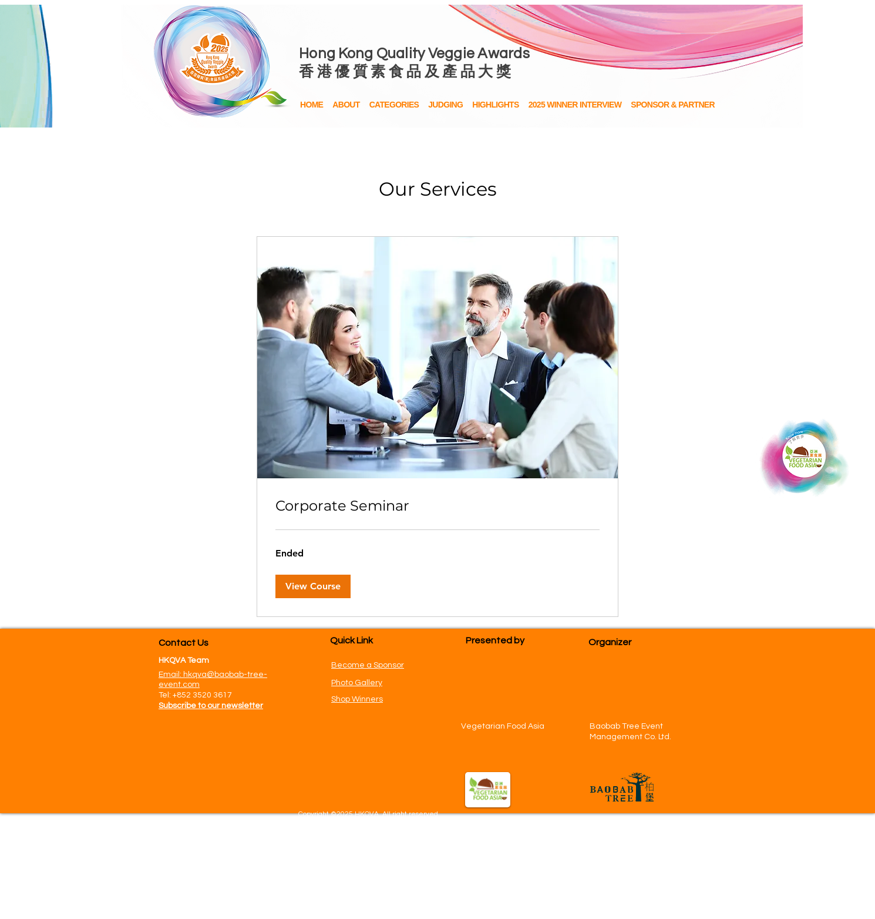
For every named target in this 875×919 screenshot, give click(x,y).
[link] (437, 506)
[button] (495, 105)
